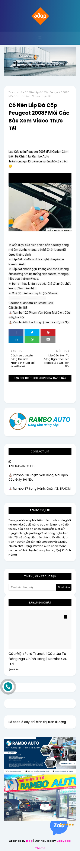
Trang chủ (15, 92)
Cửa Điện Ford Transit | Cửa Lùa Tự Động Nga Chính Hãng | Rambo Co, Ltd (38, 658)
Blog (29, 841)
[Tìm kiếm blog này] (32, 587)
